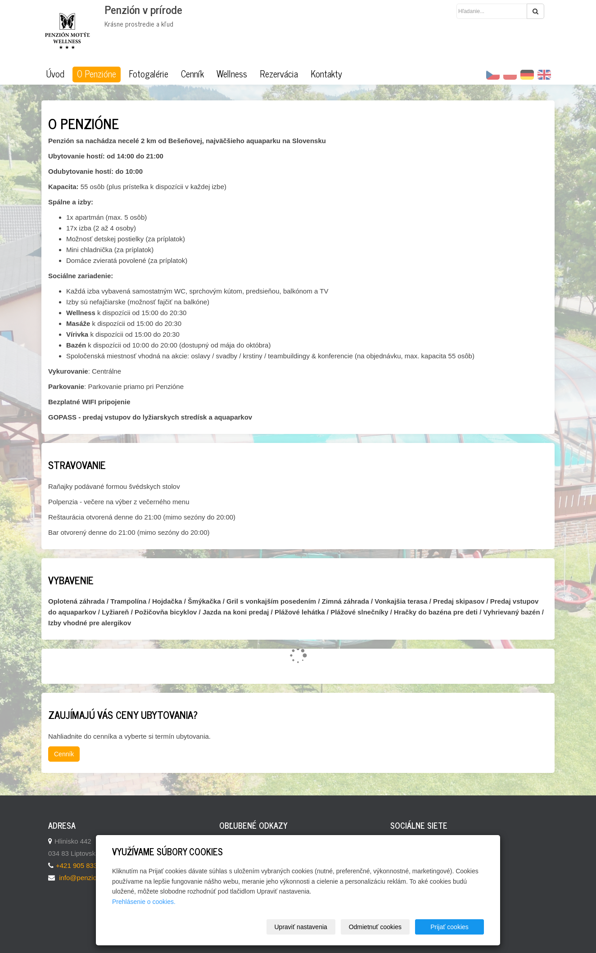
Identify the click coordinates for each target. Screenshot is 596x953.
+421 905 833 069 (83, 865)
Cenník (192, 74)
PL (510, 75)
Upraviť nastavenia (301, 926)
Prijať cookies (449, 926)
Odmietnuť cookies (375, 926)
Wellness (232, 74)
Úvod (55, 74)
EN (544, 75)
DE (527, 75)
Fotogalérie (148, 74)
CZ (493, 75)
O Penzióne (96, 74)
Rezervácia (279, 74)
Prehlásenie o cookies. (144, 901)
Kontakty (326, 74)
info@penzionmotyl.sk (92, 877)
